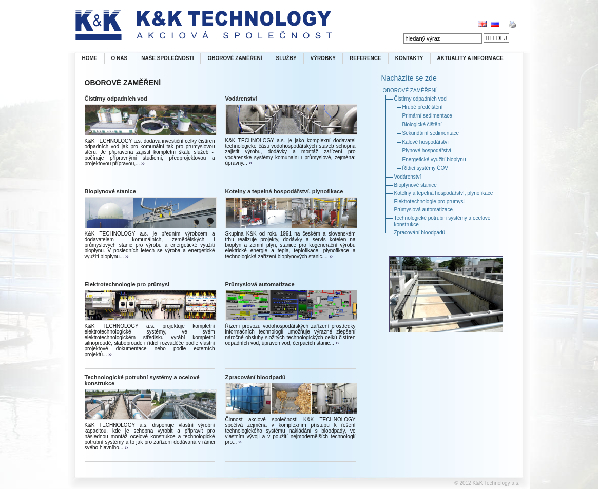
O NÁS (119, 58)
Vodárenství (241, 98)
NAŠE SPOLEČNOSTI (167, 58)
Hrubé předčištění (422, 107)
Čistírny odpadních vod (116, 98)
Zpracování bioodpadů (255, 377)
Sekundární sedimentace (430, 133)
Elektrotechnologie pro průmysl (127, 284)
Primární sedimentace (427, 116)
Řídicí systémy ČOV (425, 168)
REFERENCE (365, 58)
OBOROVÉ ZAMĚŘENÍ (234, 58)
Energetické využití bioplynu (434, 159)
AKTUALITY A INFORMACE (470, 58)
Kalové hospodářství (425, 142)
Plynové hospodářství (427, 150)
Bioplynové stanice (110, 191)
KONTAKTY (409, 58)
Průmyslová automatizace (260, 284)
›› (142, 163)
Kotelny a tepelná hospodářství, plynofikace (284, 191)
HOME (90, 58)
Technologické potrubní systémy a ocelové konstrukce (142, 380)
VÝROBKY (323, 58)
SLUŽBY (286, 58)
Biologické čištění (422, 124)
